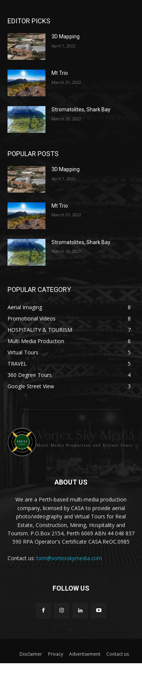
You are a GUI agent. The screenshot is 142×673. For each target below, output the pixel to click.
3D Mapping (65, 36)
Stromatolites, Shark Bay (80, 109)
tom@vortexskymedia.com (69, 558)
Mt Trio (59, 73)
